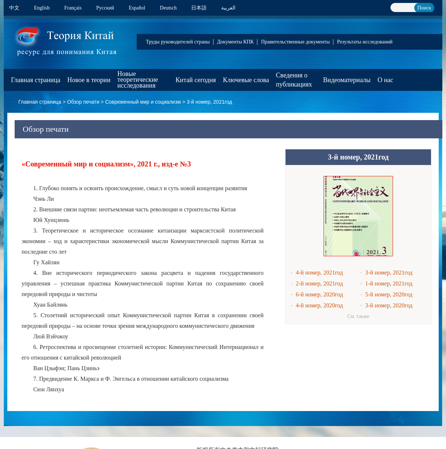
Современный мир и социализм (143, 102)
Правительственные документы (295, 42)
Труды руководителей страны (178, 42)
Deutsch (168, 8)
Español (137, 8)
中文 (14, 8)
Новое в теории (88, 80)
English (42, 8)
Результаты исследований (365, 42)
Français (73, 8)
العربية (228, 8)
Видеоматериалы (347, 80)
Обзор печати (83, 102)
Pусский (105, 8)
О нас (385, 80)
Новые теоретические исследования (137, 79)
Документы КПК (235, 42)
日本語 (199, 8)
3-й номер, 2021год (209, 102)
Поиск (424, 8)
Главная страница (35, 80)
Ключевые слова (246, 80)
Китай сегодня (195, 80)
